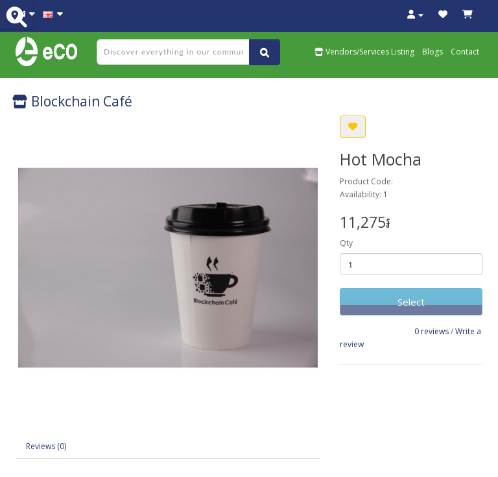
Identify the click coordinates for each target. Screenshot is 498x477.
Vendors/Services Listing (364, 51)
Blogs (432, 51)
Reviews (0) (46, 446)
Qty (346, 243)
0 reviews (431, 331)
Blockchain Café (72, 101)
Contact (465, 51)
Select (411, 301)
